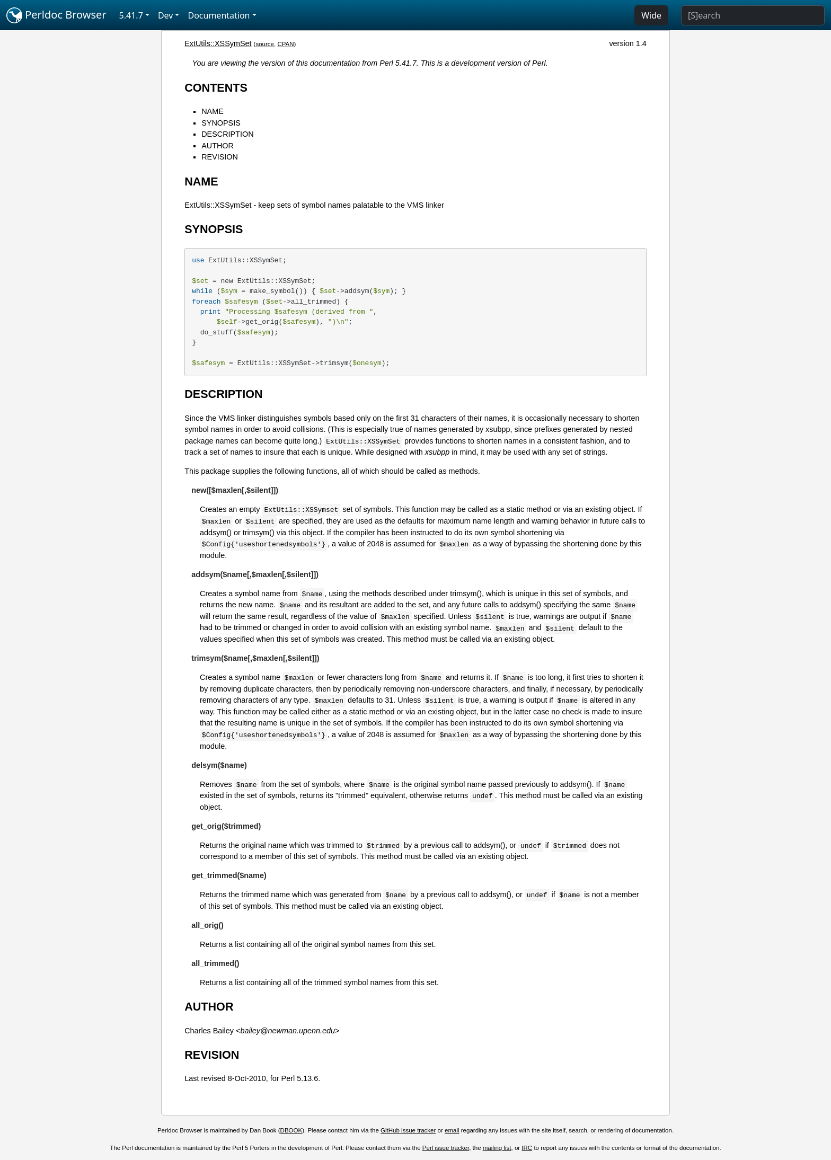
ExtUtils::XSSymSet (217, 43)
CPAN (285, 44)
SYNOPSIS (221, 123)
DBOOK (291, 1130)
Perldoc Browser (56, 15)
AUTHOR (217, 145)
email (452, 1130)
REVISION (219, 157)
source (264, 44)
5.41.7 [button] (131, 15)
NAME (212, 111)
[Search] (753, 15)
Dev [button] (165, 15)
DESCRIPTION (227, 134)
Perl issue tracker (445, 1148)
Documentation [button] (219, 15)
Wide (651, 15)
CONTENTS (215, 87)
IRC (526, 1148)
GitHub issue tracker (408, 1130)
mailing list (497, 1148)
